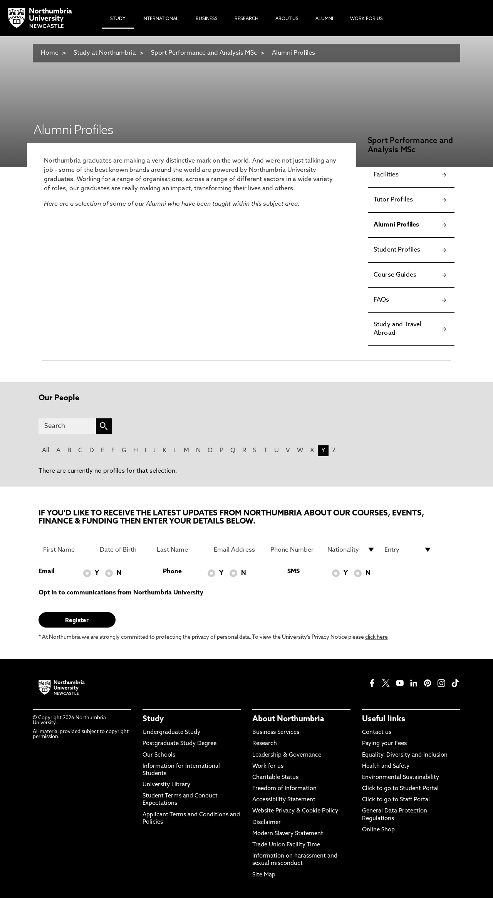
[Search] (67, 426)
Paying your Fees (384, 744)
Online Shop (378, 830)
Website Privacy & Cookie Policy (295, 811)
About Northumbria (288, 719)
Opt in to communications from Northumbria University (121, 593)
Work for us (267, 766)
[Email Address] (237, 549)
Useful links (383, 719)
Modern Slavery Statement (287, 834)
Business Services (275, 732)
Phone (172, 572)
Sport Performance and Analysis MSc (204, 53)
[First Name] (67, 549)
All (45, 451)
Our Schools (159, 755)
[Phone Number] (294, 549)
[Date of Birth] (123, 549)
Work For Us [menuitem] (366, 19)
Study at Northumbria (105, 53)
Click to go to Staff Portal (396, 800)
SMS (293, 572)
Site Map (263, 875)
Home (50, 53)
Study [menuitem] (118, 19)
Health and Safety (385, 766)
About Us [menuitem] (286, 19)
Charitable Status (275, 778)
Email (46, 572)
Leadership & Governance (286, 755)
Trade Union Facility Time (286, 845)
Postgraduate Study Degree (179, 744)
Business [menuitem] (207, 19)
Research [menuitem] (246, 19)
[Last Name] (180, 549)
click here (376, 637)
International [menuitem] (161, 19)
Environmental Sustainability (400, 778)
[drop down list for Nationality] (351, 549)
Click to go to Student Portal (400, 789)
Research (264, 744)
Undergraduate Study (171, 732)
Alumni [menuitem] (324, 19)
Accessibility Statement (283, 800)
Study (153, 719)
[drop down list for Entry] (408, 549)
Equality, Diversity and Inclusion (405, 755)
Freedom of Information (284, 789)
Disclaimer (266, 823)
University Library (166, 785)
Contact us (376, 732)
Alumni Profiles (293, 53)
